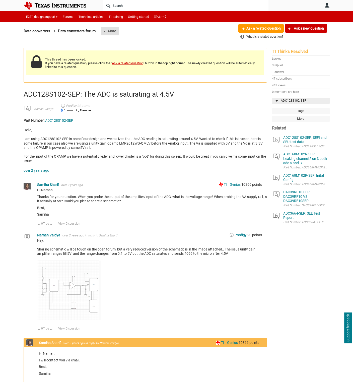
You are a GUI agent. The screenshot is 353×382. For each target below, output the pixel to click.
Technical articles (91, 17)
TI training (116, 17)
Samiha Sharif (48, 185)
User (327, 5)
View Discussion (69, 223)
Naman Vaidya (43, 109)
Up (39, 225)
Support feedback (348, 328)
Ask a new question (308, 28)
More (112, 31)
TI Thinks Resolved (290, 51)
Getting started (138, 17)
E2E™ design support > (42, 17)
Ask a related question (263, 28)
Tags (300, 111)
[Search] (185, 5)
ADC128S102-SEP (293, 100)
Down (51, 225)
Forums (68, 17)
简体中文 (160, 17)
